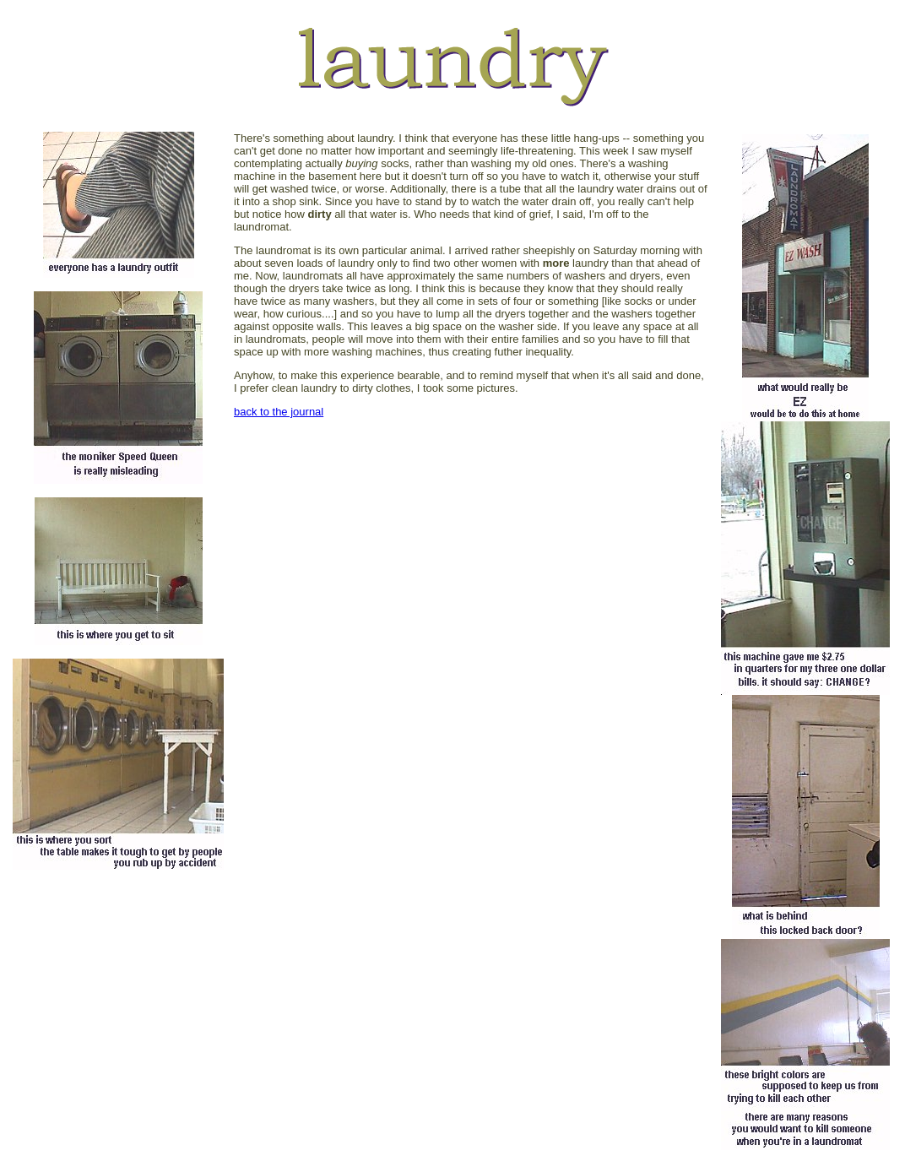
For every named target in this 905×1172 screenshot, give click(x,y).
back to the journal (278, 411)
